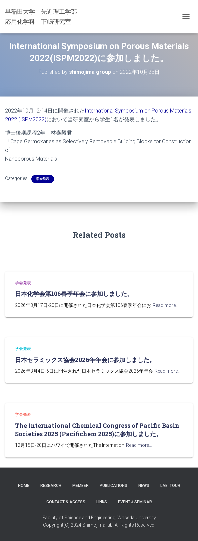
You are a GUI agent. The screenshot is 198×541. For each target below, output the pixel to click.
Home (23, 485)
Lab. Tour (170, 485)
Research (50, 485)
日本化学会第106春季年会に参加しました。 (74, 294)
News (143, 485)
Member (80, 485)
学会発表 (42, 179)
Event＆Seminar (135, 502)
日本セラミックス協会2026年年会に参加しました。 (85, 360)
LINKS (101, 502)
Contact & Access (65, 502)
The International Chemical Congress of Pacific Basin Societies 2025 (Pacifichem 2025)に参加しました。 (97, 429)
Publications (113, 485)
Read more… (166, 305)
